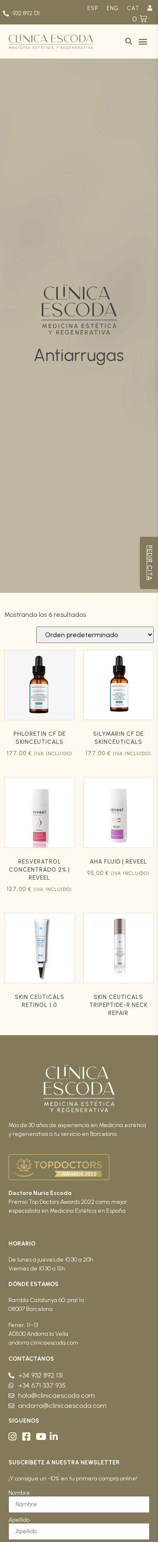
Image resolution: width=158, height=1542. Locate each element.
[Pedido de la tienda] (95, 635)
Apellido (18, 1520)
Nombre (19, 1493)
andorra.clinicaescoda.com (43, 1342)
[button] (129, 41)
